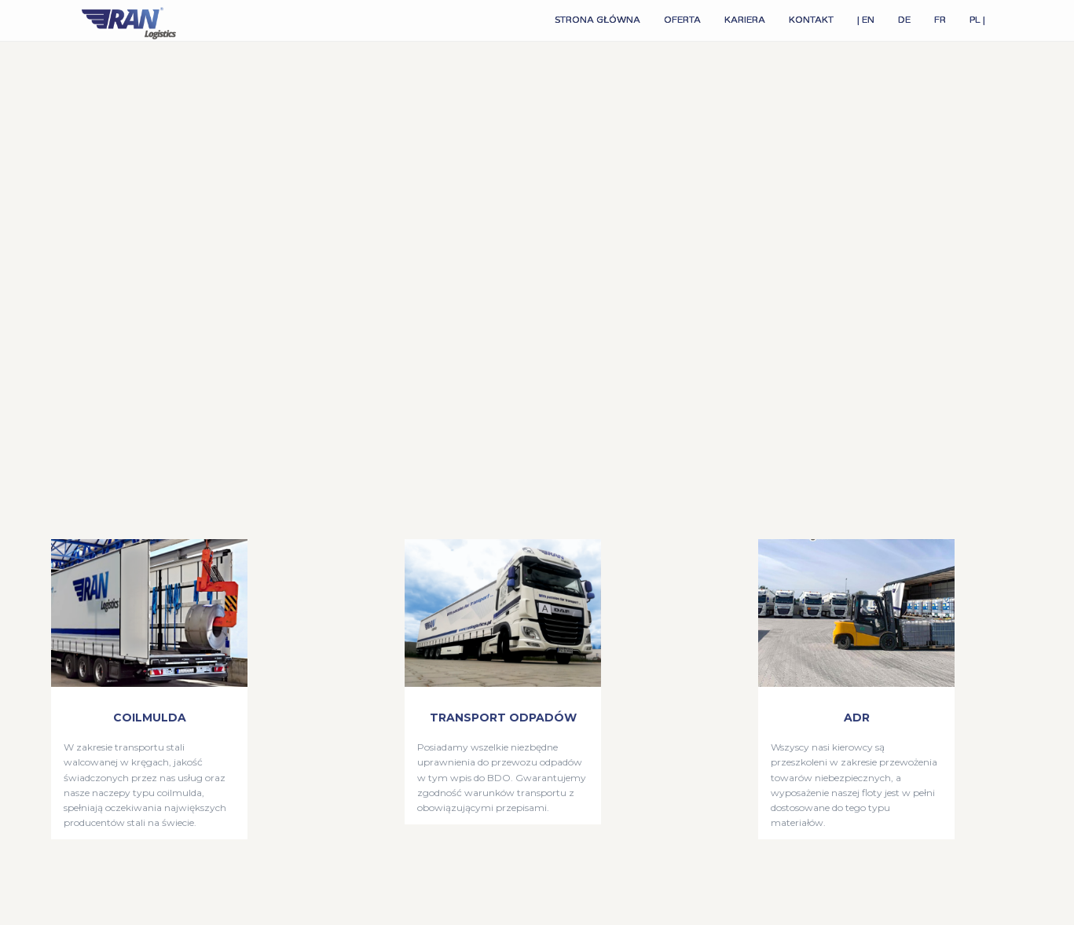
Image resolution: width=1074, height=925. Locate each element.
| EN (865, 19)
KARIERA (744, 19)
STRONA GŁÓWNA (597, 19)
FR (940, 19)
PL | (977, 19)
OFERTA (682, 19)
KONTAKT (811, 19)
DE (904, 19)
